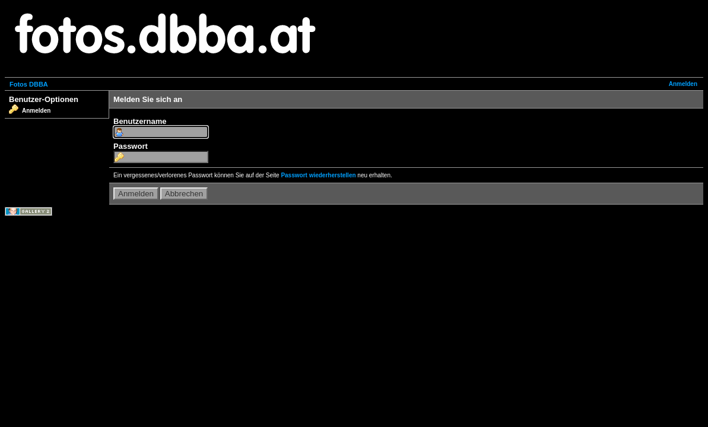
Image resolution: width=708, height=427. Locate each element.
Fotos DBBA (28, 84)
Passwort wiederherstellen (318, 175)
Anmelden (683, 84)
